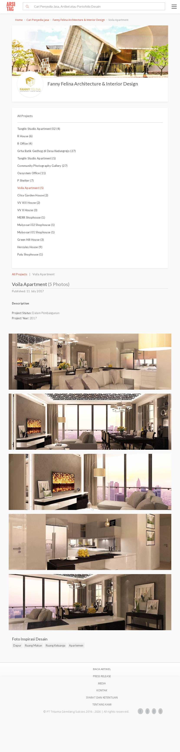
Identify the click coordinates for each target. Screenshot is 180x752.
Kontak (102, 690)
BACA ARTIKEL (102, 669)
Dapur (17, 645)
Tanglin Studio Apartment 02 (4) (38, 128)
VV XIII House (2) (28, 202)
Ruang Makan (33, 645)
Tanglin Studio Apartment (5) (36, 158)
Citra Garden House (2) (32, 195)
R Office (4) (24, 143)
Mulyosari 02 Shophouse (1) (36, 225)
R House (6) (25, 136)
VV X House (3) (27, 210)
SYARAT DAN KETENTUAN (102, 697)
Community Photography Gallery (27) (42, 165)
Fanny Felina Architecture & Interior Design (79, 20)
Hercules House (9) (29, 247)
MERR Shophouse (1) (31, 217)
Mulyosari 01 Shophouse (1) (36, 232)
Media (102, 683)
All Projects (25, 116)
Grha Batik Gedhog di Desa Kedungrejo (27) (46, 151)
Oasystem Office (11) (31, 173)
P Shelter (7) (25, 180)
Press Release (102, 676)
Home (19, 20)
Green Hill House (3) (30, 239)
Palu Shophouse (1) (30, 254)
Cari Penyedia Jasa (37, 20)
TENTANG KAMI (101, 704)
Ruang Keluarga (55, 645)
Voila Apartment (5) (30, 188)
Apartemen (76, 645)
